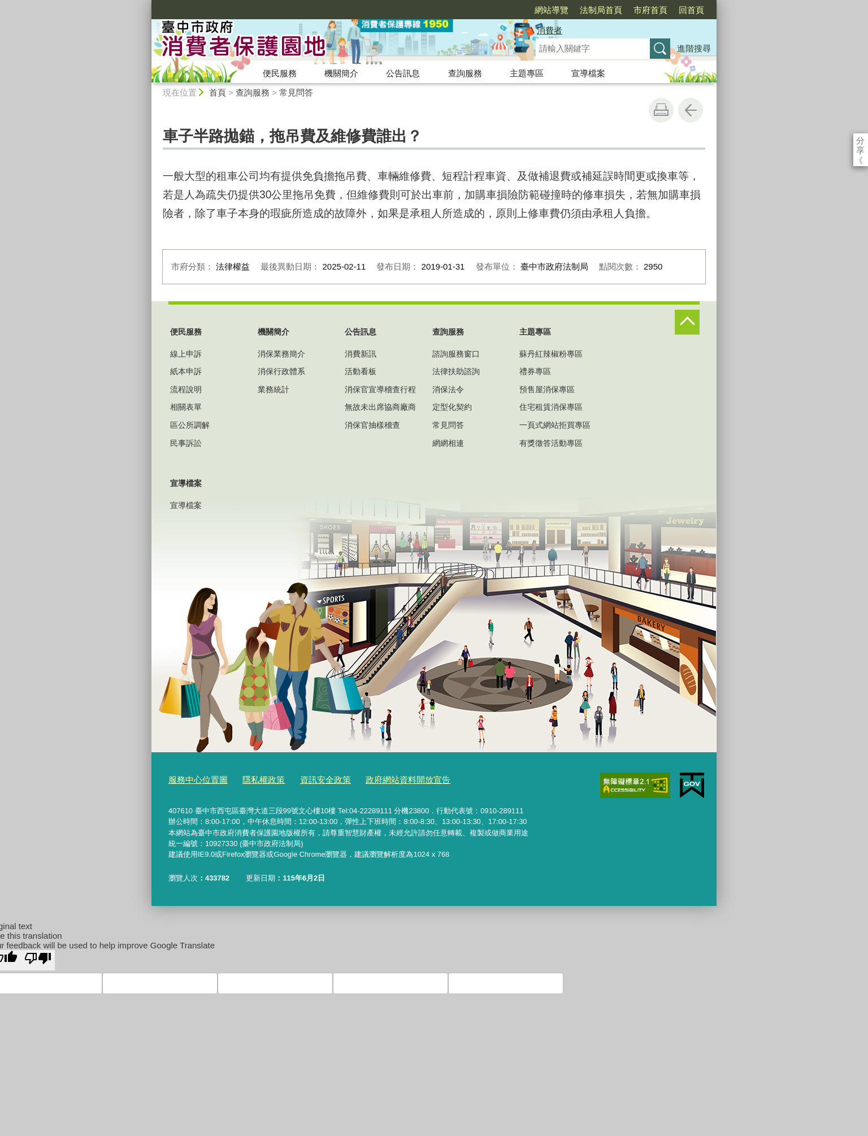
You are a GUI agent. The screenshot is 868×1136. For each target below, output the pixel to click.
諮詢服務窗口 (456, 353)
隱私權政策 (253, 778)
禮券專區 (535, 371)
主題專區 (527, 73)
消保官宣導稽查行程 (380, 389)
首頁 (217, 92)
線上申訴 (186, 353)
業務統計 (273, 389)
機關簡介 (341, 73)
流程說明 (186, 389)
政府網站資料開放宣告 (382, 778)
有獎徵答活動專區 (551, 443)
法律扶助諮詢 (456, 371)
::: (146, 5)
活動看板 (360, 371)
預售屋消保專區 (547, 389)
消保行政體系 (281, 371)
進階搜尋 (694, 48)
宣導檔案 (588, 73)
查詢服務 (465, 73)
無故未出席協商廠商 (380, 406)
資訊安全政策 (309, 778)
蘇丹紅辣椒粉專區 (551, 353)
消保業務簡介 (281, 353)
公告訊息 (403, 73)
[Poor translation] (38, 957)
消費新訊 (360, 353)
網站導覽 (487, 10)
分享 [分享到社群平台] (860, 140)
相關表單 (186, 406)
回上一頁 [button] (690, 110)
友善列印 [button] (661, 110)
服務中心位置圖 (194, 778)
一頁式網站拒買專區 (555, 425)
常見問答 (296, 92)
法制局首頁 (536, 10)
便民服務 (280, 73)
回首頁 (626, 10)
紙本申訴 (186, 371)
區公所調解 (190, 425)
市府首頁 (585, 10)
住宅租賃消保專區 (551, 406)
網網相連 (448, 443)
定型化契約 (452, 406)
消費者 (549, 30)
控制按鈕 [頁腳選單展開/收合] (687, 322)
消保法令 (448, 389)
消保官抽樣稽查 (372, 425)
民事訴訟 (186, 443)
